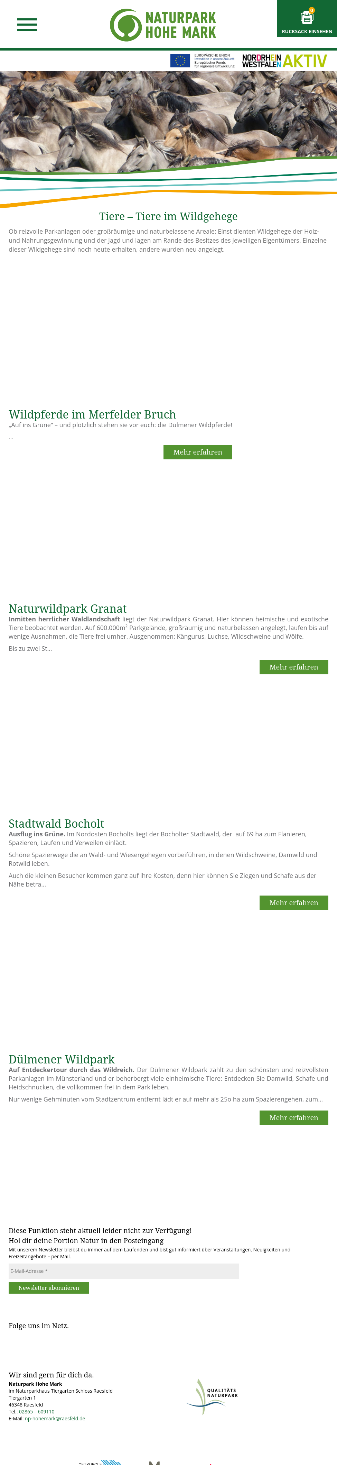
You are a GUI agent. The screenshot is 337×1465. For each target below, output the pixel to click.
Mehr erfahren (198, 452)
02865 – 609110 (36, 1411)
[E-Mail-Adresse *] (124, 1271)
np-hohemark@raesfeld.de (55, 1418)
